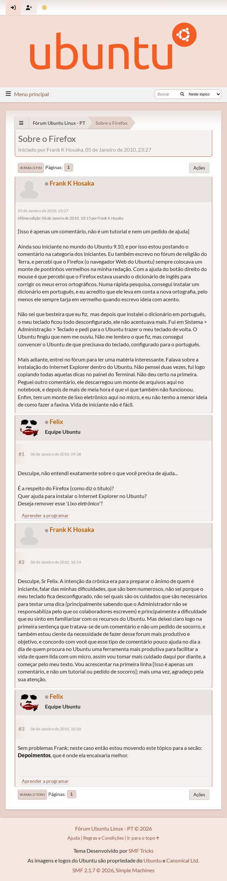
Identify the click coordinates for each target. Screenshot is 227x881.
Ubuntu (153, 860)
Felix (56, 421)
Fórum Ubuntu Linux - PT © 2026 (113, 828)
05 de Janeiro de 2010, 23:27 (43, 210)
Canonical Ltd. (182, 860)
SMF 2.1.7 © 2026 (93, 870)
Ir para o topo (32, 795)
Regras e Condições (103, 838)
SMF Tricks (141, 850)
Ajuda (73, 838)
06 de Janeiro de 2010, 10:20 (56, 729)
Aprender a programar (45, 515)
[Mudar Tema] (44, 7)
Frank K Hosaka (72, 183)
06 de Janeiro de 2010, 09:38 (56, 454)
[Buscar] (182, 94)
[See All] (21, 123)
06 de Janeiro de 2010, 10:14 (56, 562)
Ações (199, 167)
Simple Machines (135, 870)
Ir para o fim (31, 168)
